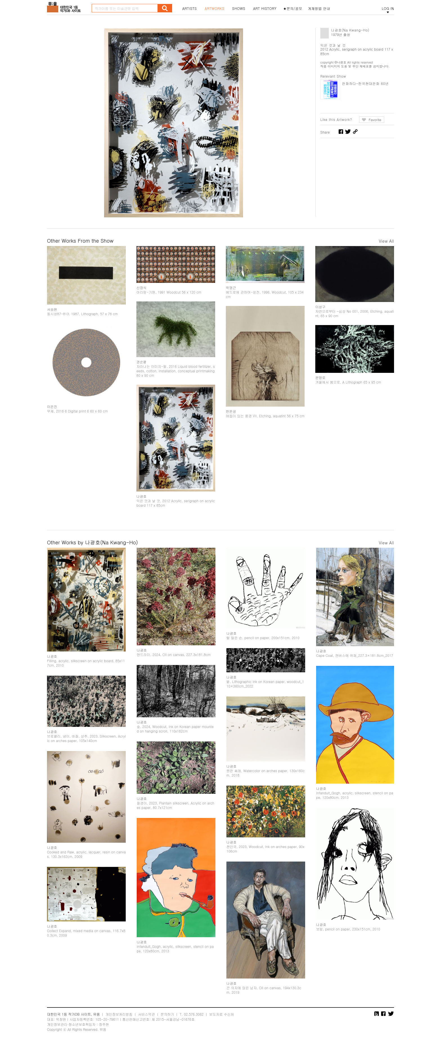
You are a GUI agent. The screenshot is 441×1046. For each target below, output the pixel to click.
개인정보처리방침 (118, 1014)
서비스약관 (146, 1014)
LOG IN (388, 8)
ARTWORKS (214, 8)
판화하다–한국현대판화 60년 (365, 83)
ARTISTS (189, 8)
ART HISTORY (265, 8)
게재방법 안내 (319, 8)
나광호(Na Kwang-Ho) (350, 30)
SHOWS (238, 8)
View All (386, 241)
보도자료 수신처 (221, 1014)
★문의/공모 (292, 8)
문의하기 (167, 1014)
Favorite (375, 119)
